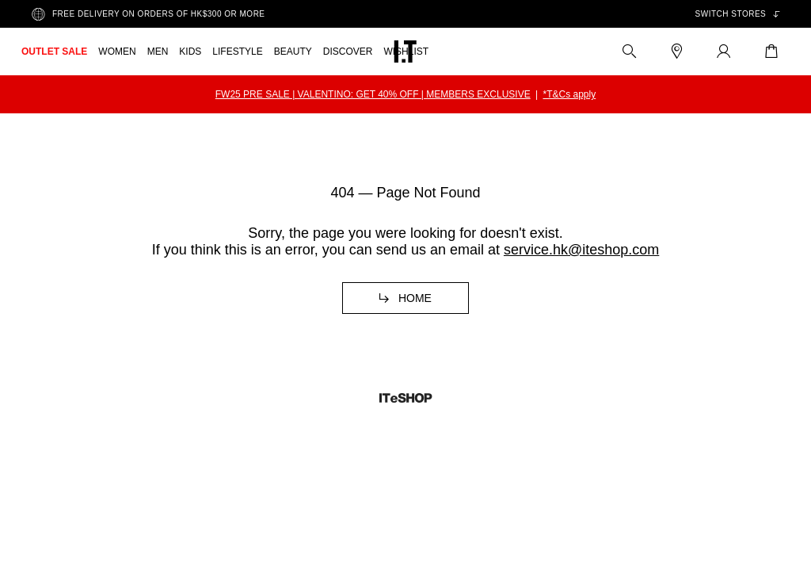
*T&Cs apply (569, 94)
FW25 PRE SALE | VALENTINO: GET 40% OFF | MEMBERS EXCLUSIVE (373, 94)
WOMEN (116, 51)
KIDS (190, 51)
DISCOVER (348, 51)
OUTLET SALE (54, 51)
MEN (158, 51)
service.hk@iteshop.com (581, 250)
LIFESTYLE (237, 51)
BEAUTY (293, 51)
